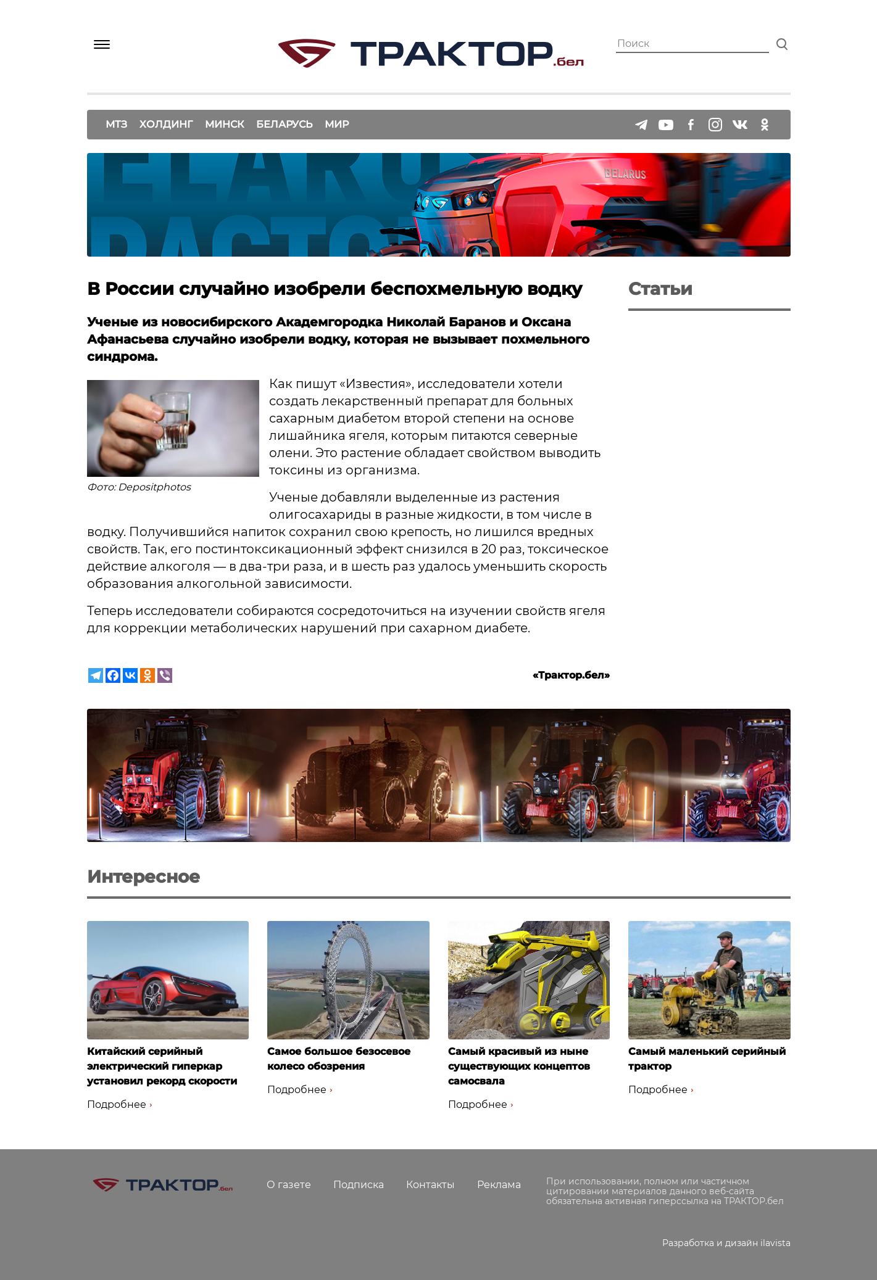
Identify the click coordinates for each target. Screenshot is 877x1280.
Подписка (358, 1185)
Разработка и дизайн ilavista (726, 1243)
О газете (289, 1185)
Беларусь (284, 124)
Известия (375, 383)
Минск (224, 124)
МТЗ (116, 124)
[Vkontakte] (130, 675)
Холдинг (166, 124)
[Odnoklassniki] (147, 675)
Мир (337, 124)
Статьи (660, 289)
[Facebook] (113, 675)
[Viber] (164, 675)
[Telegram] (95, 675)
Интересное (143, 876)
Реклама (499, 1185)
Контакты (430, 1185)
